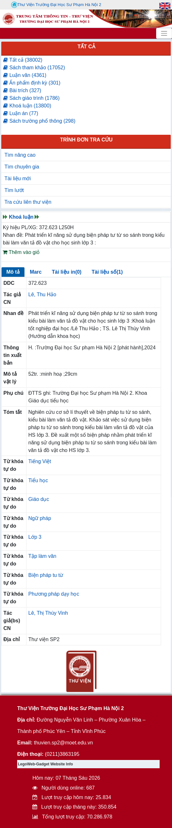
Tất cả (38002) (22, 60)
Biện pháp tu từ (45, 575)
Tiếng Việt (39, 461)
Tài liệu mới (17, 178)
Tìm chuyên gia (21, 166)
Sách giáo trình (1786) (31, 98)
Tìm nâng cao (20, 155)
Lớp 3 (34, 537)
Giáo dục (38, 499)
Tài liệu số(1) (107, 272)
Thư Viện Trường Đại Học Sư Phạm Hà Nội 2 (56, 5)
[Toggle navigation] (164, 33)
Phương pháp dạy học (53, 594)
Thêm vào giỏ (21, 252)
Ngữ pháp (39, 518)
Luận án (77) (20, 113)
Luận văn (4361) (24, 75)
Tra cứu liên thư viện (27, 202)
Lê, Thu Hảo (42, 294)
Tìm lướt (14, 190)
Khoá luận (21, 217)
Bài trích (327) (22, 90)
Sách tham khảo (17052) (34, 67)
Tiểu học (38, 480)
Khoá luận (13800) (27, 105)
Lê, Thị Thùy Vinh (48, 613)
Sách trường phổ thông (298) (39, 121)
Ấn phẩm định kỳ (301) (31, 83)
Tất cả (86, 46)
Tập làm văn (42, 556)
